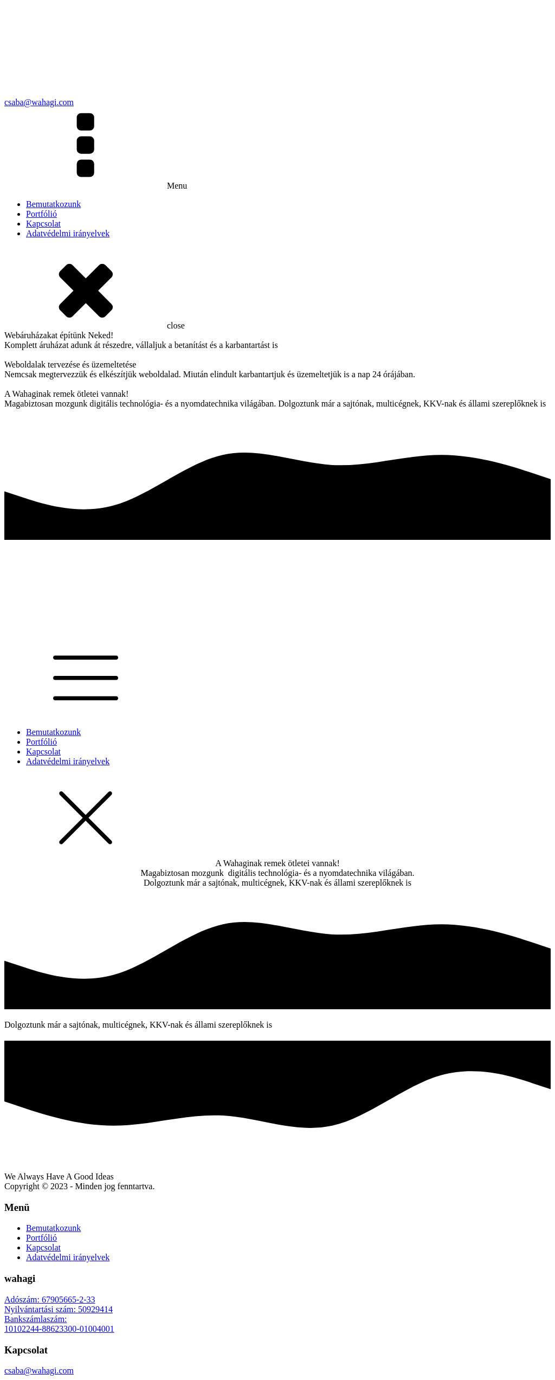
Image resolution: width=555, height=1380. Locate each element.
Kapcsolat (43, 223)
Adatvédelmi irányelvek (67, 233)
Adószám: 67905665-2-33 (49, 1299)
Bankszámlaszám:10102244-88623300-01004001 (59, 1323)
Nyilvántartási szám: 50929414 (58, 1309)
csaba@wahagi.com (39, 1370)
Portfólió (41, 213)
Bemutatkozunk (53, 204)
